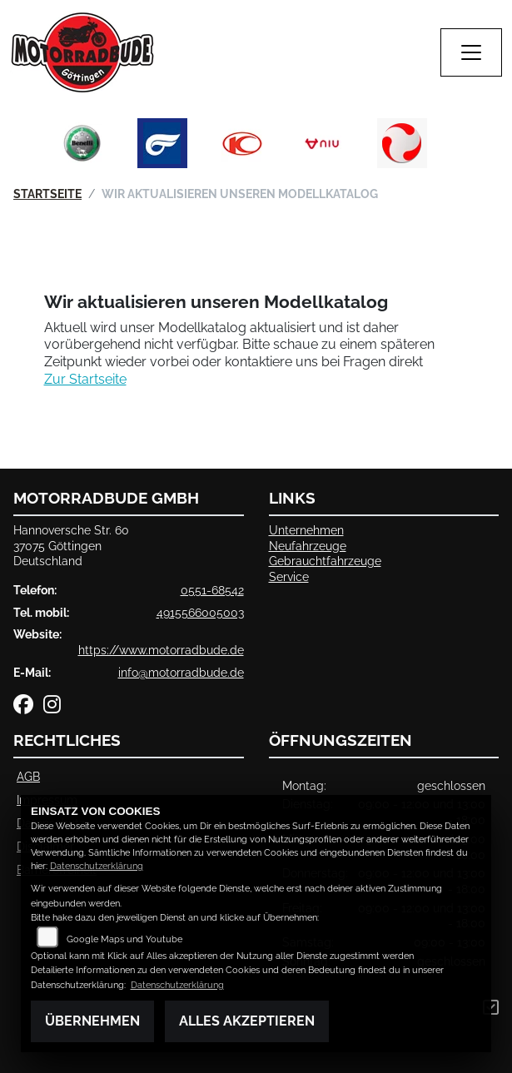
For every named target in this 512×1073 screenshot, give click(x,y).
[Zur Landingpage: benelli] (82, 143)
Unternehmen (306, 530)
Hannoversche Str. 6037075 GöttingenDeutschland (71, 545)
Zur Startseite (85, 379)
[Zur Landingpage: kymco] (242, 143)
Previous (54, 147)
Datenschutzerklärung (96, 866)
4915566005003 (200, 612)
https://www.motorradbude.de (161, 650)
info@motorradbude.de (181, 672)
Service (289, 576)
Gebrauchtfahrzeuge (325, 561)
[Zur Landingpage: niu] (322, 143)
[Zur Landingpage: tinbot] (402, 143)
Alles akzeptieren (247, 1021)
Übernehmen (92, 1021)
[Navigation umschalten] (471, 52)
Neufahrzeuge (307, 546)
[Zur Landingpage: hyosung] (162, 143)
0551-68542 (212, 590)
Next (458, 147)
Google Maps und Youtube (124, 939)
